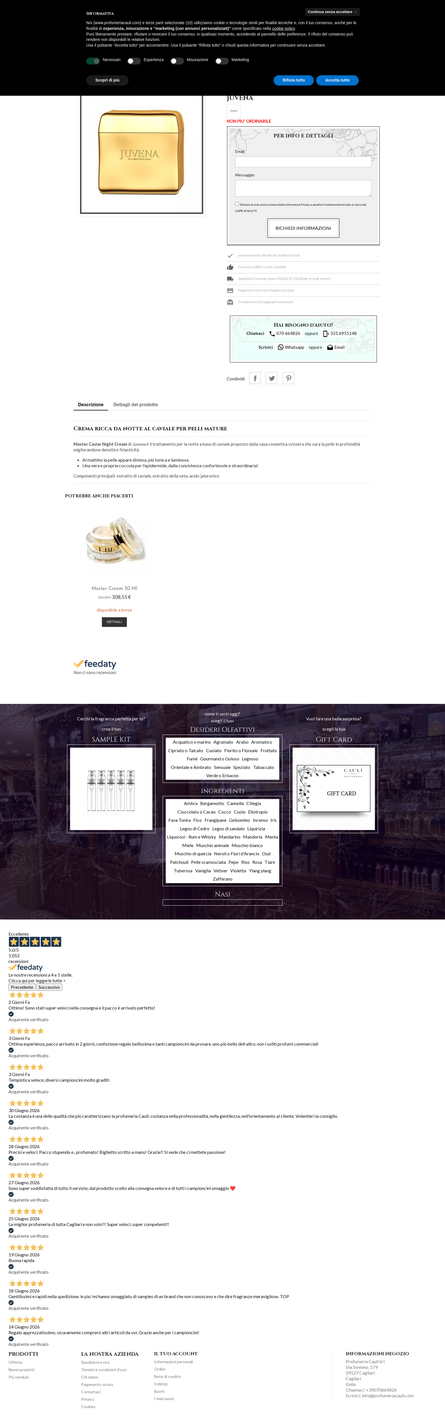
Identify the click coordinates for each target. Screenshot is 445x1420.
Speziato (241, 765)
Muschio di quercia (193, 852)
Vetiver (220, 869)
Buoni (159, 1390)
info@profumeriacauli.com (388, 1394)
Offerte (15, 1361)
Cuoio (239, 810)
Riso (245, 861)
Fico (197, 818)
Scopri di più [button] (107, 80)
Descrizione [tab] (91, 404)
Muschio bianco (247, 843)
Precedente (22, 986)
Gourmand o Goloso (219, 757)
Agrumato (223, 740)
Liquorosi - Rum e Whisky (191, 835)
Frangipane (215, 818)
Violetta (238, 869)
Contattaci (90, 1390)
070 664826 (284, 333)
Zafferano (222, 877)
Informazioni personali (173, 1360)
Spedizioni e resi (95, 1361)
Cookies (88, 1405)
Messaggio (245, 174)
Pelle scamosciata (208, 861)
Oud (266, 852)
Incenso (260, 818)
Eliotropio (258, 810)
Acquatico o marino (192, 740)
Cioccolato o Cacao (196, 810)
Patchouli (179, 861)
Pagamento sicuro (97, 1383)
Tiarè (270, 861)
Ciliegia (253, 801)
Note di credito (167, 1375)
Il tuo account (176, 1352)
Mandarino (229, 835)
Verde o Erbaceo (222, 774)
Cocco (224, 810)
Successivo (49, 986)
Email (239, 151)
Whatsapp (290, 347)
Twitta (271, 378)
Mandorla (252, 835)
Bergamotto (212, 801)
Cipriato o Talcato (185, 749)
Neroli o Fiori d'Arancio (236, 852)
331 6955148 (340, 333)
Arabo (242, 740)
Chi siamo (89, 1375)
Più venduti (19, 1375)
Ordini (159, 1367)
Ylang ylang (260, 869)
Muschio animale (212, 843)
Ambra (191, 801)
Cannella (235, 801)
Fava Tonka (179, 818)
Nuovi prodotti (21, 1368)
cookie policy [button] (283, 28)
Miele (188, 843)
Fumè (192, 757)
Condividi (254, 378)
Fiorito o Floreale (241, 749)
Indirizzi (160, 1382)
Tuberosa (183, 869)
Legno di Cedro (194, 827)
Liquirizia (256, 827)
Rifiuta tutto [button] (294, 80)
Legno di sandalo (228, 827)
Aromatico (261, 740)
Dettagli (104, 621)
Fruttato (269, 749)
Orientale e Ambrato (191, 765)
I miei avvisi (164, 1397)
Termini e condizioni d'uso (104, 1368)
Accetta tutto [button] (337, 80)
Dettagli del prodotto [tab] (136, 404)
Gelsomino (239, 818)
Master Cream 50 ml (104, 587)
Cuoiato (214, 749)
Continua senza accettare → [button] (332, 12)
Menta (271, 835)
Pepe (233, 861)
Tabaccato (263, 765)
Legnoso (250, 757)
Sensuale (222, 765)
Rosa (257, 861)
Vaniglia (203, 869)
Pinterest (288, 378)
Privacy (87, 1398)
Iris (273, 818)
